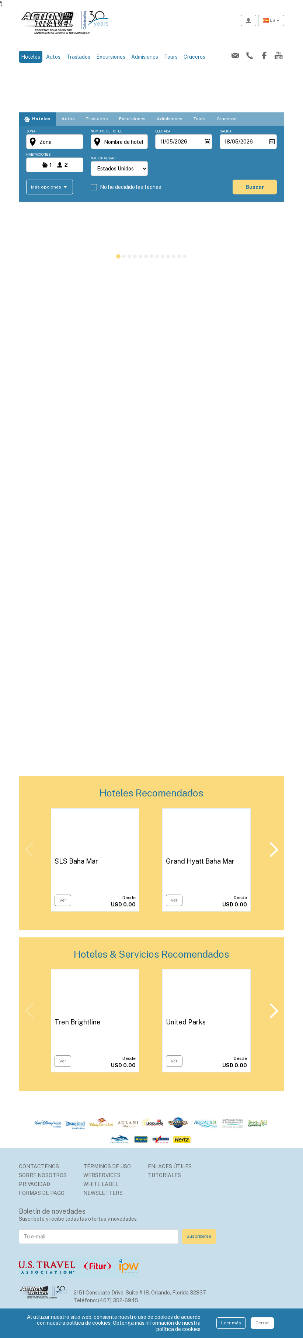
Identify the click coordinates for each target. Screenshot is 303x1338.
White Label (100, 1184)
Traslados (78, 57)
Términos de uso (107, 1166)
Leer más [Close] (231, 1322)
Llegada (162, 131)
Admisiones (144, 57)
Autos (53, 57)
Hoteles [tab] (41, 118)
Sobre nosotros (43, 1175)
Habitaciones (38, 154)
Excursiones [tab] (132, 118)
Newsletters (103, 1193)
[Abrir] (207, 141)
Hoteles (31, 56)
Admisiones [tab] (169, 118)
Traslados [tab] (97, 118)
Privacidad (34, 1184)
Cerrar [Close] (262, 1322)
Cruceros (194, 57)
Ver (62, 900)
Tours (171, 57)
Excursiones (110, 57)
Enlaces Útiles (170, 1166)
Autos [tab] (68, 118)
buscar (254, 187)
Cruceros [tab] (227, 118)
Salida (225, 131)
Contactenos (39, 1166)
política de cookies (178, 1329)
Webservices (102, 1175)
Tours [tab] (200, 118)
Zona (30, 131)
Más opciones (46, 186)
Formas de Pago (42, 1193)
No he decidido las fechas (130, 187)
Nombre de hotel (106, 131)
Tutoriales (164, 1175)
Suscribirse (199, 1236)
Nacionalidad (103, 158)
